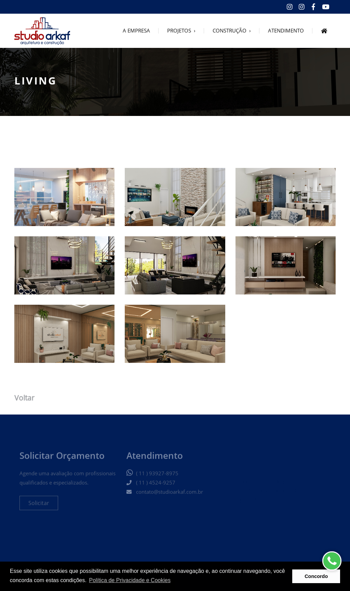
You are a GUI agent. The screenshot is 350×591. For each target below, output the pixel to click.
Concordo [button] (316, 576)
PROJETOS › (181, 31)
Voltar (24, 399)
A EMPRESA (136, 31)
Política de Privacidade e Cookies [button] (130, 580)
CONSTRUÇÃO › (232, 31)
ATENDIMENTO (286, 31)
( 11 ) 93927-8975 (157, 477)
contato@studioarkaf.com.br (169, 495)
